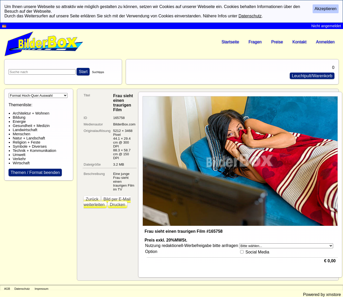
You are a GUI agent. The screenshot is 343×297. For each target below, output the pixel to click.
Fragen (255, 42)
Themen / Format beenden (35, 172)
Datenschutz (22, 288)
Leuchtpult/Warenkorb (312, 76)
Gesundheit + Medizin (31, 126)
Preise (277, 42)
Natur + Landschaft (29, 138)
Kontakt (299, 42)
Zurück (92, 199)
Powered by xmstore (322, 294)
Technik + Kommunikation (34, 150)
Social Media (257, 252)
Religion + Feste (26, 142)
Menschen (21, 134)
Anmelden (325, 42)
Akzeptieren (326, 8)
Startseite (230, 42)
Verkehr (19, 159)
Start (83, 71)
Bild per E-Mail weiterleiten (107, 202)
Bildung (19, 117)
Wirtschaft (21, 163)
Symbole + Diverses (30, 146)
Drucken (117, 204)
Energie (19, 121)
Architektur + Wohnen (31, 113)
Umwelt (19, 155)
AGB (7, 288)
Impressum (42, 288)
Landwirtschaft (25, 130)
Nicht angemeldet (326, 26)
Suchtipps (98, 72)
